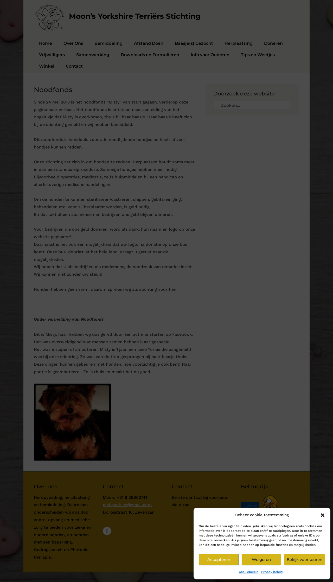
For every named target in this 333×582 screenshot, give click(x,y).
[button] (322, 515)
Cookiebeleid (249, 572)
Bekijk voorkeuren (304, 559)
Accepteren (218, 559)
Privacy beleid (272, 572)
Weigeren (261, 559)
